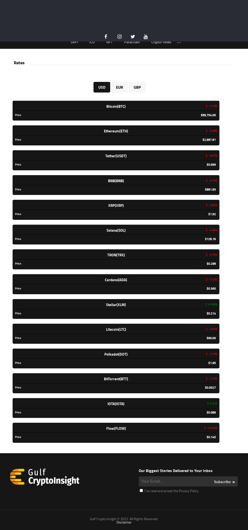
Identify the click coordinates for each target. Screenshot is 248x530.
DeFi (74, 42)
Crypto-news (161, 42)
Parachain (132, 42)
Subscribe (222, 482)
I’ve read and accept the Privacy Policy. (169, 490)
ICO (92, 42)
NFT (109, 42)
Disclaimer (124, 522)
